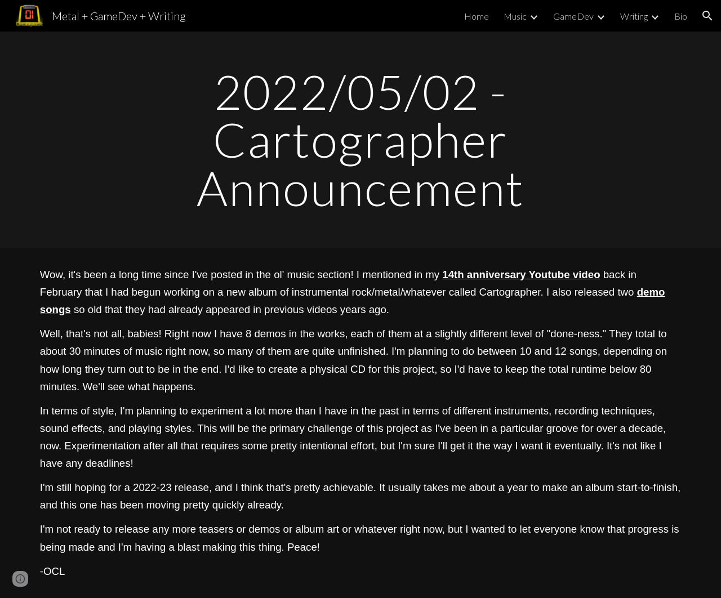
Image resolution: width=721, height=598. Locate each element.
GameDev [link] (573, 16)
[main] (360, 139)
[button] (707, 15)
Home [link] (476, 16)
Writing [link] (634, 16)
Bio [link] (680, 16)
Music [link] (515, 16)
